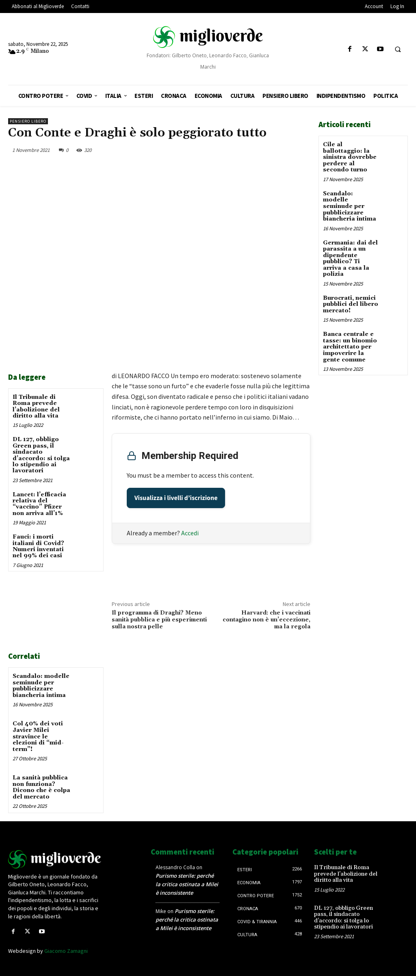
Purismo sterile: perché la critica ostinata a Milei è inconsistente (187, 883)
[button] (398, 49)
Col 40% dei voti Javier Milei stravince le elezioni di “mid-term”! (38, 736)
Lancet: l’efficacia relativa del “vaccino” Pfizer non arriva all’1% (39, 504)
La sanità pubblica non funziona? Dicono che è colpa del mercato (41, 787)
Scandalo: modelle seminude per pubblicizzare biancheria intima (41, 686)
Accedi (190, 533)
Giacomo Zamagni (66, 950)
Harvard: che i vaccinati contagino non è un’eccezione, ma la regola (266, 619)
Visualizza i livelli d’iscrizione (176, 498)
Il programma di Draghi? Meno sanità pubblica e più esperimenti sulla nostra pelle (159, 619)
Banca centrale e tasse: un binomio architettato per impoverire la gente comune (350, 346)
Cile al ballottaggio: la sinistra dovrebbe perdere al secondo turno (350, 157)
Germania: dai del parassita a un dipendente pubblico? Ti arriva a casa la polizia (350, 257)
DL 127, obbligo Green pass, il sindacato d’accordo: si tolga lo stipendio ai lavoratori (41, 455)
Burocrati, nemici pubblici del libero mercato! (350, 304)
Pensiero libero (28, 121)
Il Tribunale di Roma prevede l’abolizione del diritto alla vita (36, 407)
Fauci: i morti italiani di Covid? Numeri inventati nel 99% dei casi (38, 546)
